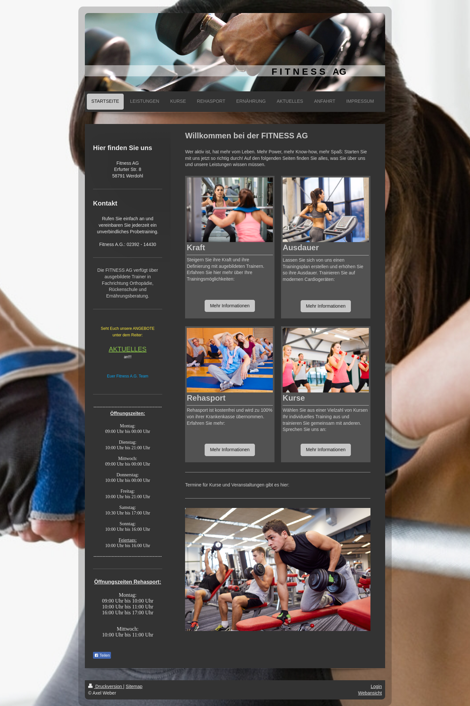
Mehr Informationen (229, 305)
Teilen (102, 655)
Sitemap (134, 686)
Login (376, 686)
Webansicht (370, 693)
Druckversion (105, 686)
